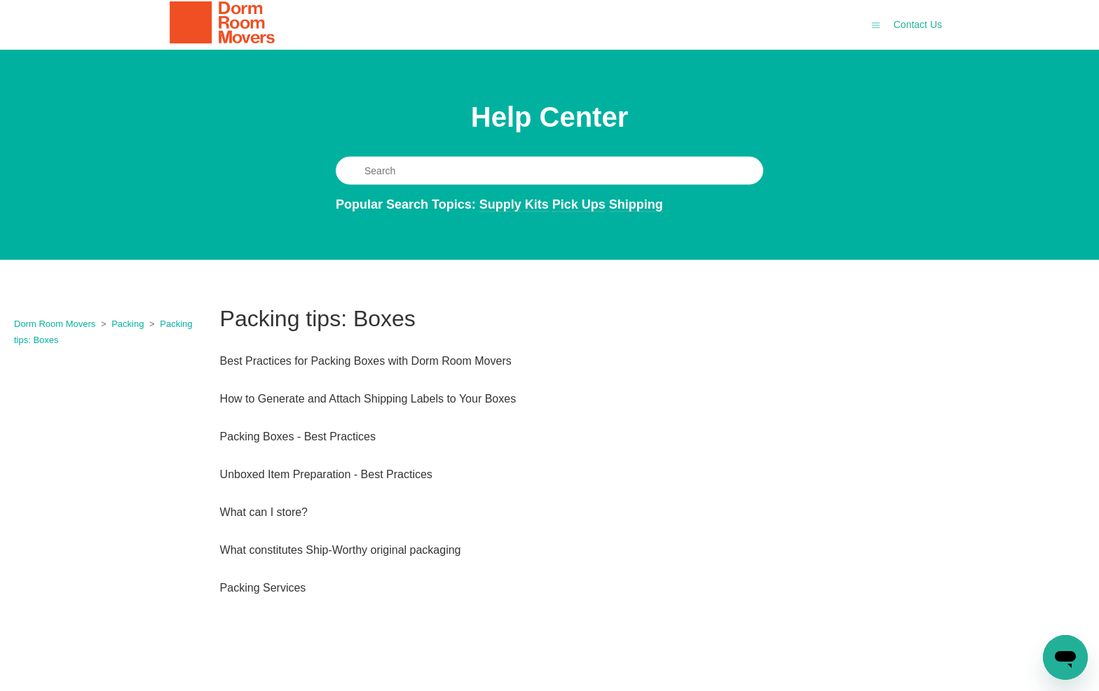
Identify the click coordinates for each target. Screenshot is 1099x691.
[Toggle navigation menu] (875, 24)
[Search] (549, 170)
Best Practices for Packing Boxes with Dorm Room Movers (366, 361)
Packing (127, 324)
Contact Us (918, 24)
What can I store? (264, 512)
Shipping (636, 204)
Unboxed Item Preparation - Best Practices (326, 474)
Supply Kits (514, 204)
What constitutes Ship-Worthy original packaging (340, 550)
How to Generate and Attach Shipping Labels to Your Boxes (368, 399)
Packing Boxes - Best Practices (298, 436)
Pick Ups (579, 204)
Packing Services (263, 588)
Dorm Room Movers (54, 324)
